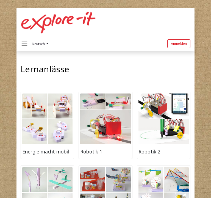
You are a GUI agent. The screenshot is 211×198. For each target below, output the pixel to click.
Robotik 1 (91, 151)
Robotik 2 (149, 151)
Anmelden (179, 43)
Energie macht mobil (45, 151)
